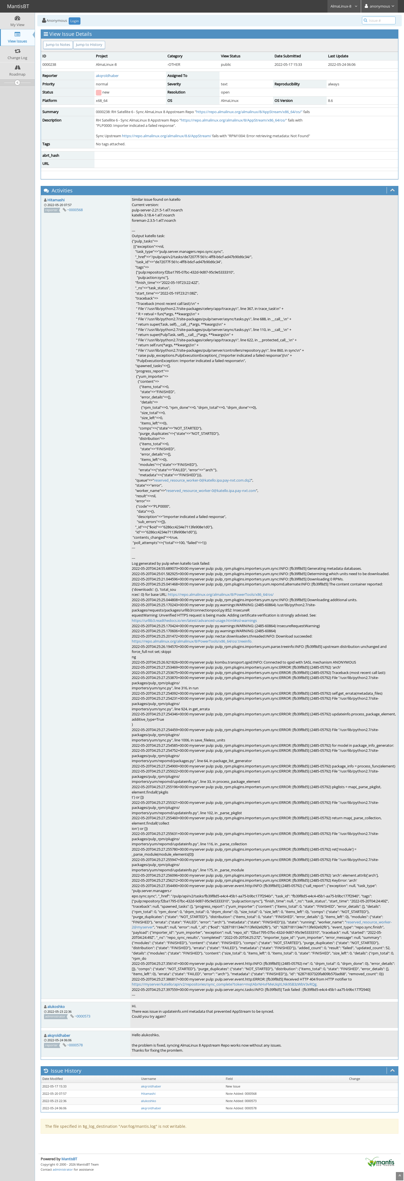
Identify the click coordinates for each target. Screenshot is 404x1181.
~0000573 (82, 1016)
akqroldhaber (107, 75)
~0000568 (75, 209)
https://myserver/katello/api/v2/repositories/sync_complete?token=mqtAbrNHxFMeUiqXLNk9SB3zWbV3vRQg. (224, 984)
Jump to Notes (58, 44)
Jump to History (89, 44)
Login (74, 20)
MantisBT (69, 1158)
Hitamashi (55, 199)
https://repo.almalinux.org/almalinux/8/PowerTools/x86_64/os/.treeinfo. (192, 641)
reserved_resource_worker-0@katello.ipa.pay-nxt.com (211, 490)
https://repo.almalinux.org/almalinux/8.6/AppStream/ (166, 135)
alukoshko (56, 1006)
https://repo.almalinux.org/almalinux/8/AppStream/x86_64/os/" (249, 111)
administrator (63, 1169)
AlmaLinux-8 (344, 6)
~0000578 (75, 1044)
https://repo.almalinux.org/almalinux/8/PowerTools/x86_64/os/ (221, 594)
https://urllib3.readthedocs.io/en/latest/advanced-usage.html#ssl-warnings (194, 620)
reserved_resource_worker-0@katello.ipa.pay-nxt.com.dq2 (202, 480)
